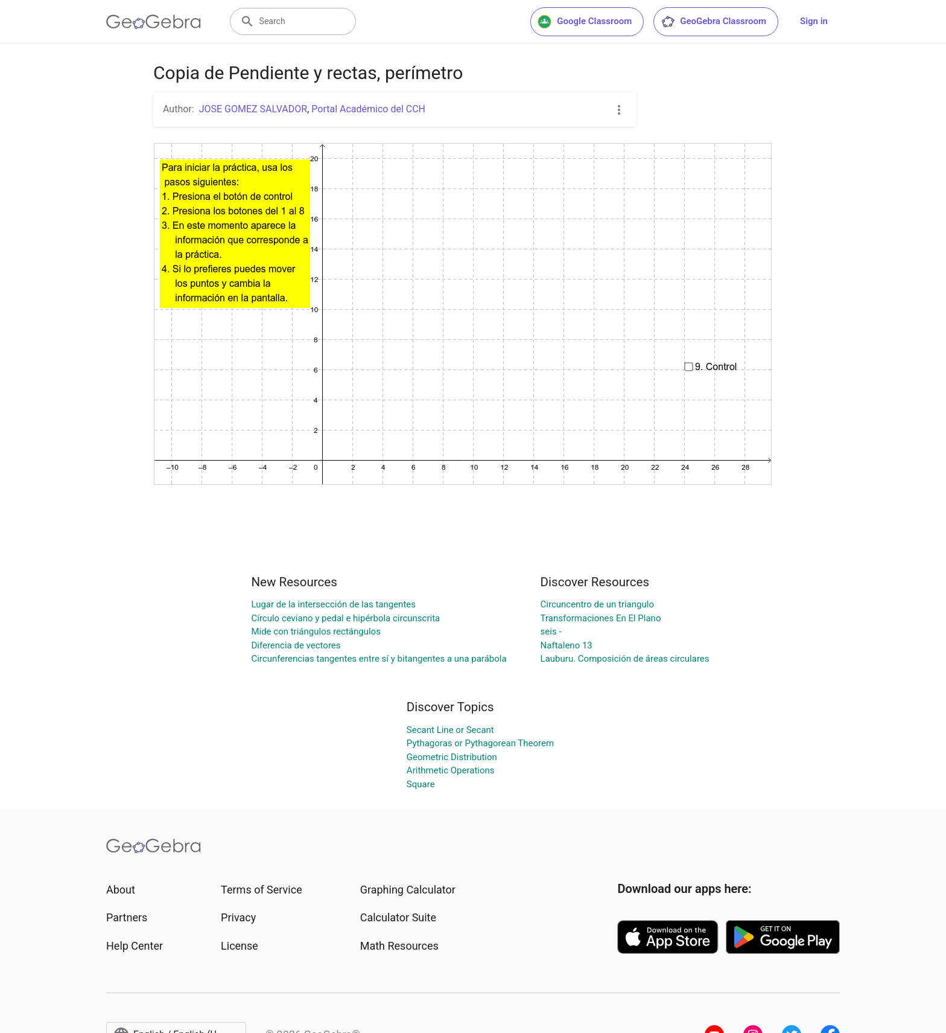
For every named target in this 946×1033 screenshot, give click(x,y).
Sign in (814, 21)
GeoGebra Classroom (713, 21)
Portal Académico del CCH (368, 109)
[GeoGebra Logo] (153, 21)
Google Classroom (585, 21)
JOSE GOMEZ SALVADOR (253, 109)
